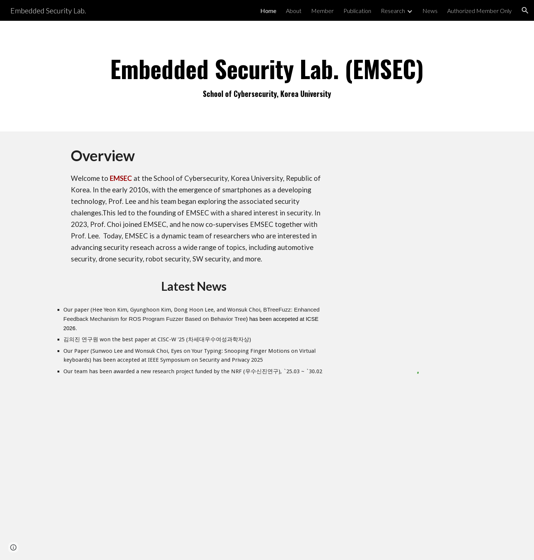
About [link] (293, 10)
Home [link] (268, 10)
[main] (267, 76)
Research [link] (393, 10)
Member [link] (322, 10)
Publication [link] (357, 10)
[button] (525, 10)
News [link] (430, 10)
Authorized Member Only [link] (479, 10)
